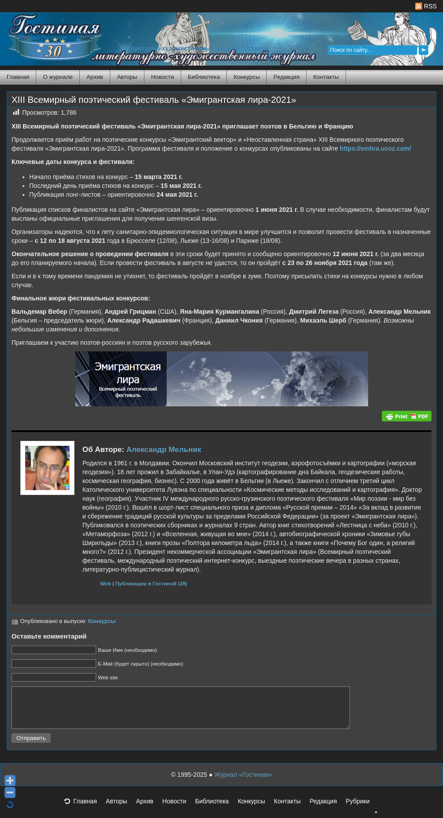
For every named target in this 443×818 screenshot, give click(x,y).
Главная (18, 77)
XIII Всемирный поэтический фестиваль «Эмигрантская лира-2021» (154, 100)
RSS (426, 6)
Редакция (286, 77)
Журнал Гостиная (42, 37)
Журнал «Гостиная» (243, 782)
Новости (162, 77)
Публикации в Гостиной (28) (151, 583)
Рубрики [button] (362, 812)
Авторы (127, 77)
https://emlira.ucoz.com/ (375, 148)
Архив (94, 77)
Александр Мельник (163, 449)
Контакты (326, 77)
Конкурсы (246, 77)
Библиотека (204, 77)
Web (105, 583)
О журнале (58, 77)
